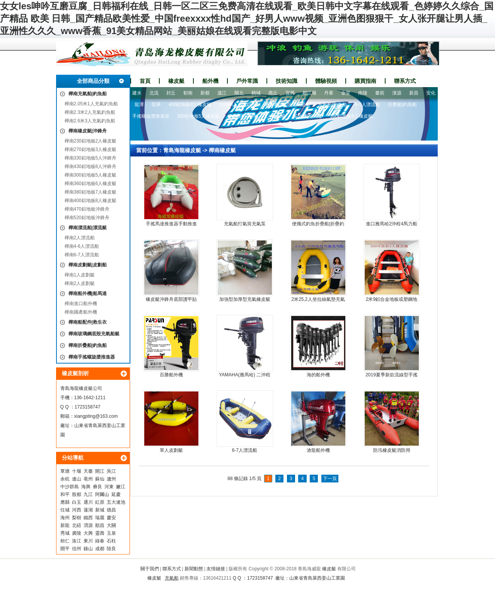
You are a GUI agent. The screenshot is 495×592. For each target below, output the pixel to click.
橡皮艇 (176, 81)
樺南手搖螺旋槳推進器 (91, 357)
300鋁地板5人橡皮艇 (198, 116)
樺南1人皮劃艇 (80, 275)
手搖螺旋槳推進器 (150, 116)
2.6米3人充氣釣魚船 (240, 104)
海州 (65, 517)
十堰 (76, 471)
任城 (65, 510)
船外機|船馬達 (307, 116)
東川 (88, 541)
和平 (65, 494)
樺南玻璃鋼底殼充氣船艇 (93, 333)
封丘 (171, 93)
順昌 (99, 525)
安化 (430, 93)
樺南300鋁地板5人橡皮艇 (91, 175)
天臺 (88, 471)
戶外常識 (247, 81)
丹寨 (328, 93)
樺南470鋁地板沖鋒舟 (87, 209)
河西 (76, 510)
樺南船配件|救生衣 (87, 322)
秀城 (65, 533)
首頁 (145, 81)
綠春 (99, 541)
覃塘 (65, 471)
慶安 (111, 517)
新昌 (413, 93)
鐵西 (88, 517)
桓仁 (65, 541)
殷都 (76, 494)
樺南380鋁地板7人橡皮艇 (91, 192)
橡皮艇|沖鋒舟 (241, 116)
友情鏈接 (216, 568)
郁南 (188, 93)
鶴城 (256, 93)
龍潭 (139, 104)
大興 (88, 533)
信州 (76, 548)
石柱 (111, 541)
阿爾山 (102, 494)
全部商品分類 (93, 81)
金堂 (345, 93)
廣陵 (76, 533)
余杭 (65, 479)
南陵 (362, 93)
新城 (99, 510)
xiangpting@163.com (96, 416)
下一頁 (330, 478)
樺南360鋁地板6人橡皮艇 (91, 183)
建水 (137, 93)
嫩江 (120, 486)
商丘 (273, 93)
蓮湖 (88, 510)
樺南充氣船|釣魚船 (87, 93)
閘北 (239, 93)
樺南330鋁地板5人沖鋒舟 (91, 158)
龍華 (156, 104)
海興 (85, 486)
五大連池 (116, 502)
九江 (88, 494)
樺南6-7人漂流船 (82, 254)
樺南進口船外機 (81, 303)
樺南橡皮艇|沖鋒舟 (87, 131)
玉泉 (111, 533)
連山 (76, 479)
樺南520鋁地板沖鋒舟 (87, 217)
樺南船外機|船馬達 (87, 293)
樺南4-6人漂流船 (82, 246)
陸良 (111, 548)
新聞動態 (193, 568)
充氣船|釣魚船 (332, 104)
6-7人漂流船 (367, 104)
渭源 (88, 525)
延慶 (116, 494)
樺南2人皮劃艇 (80, 283)
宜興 (290, 93)
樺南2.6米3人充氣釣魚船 (90, 121)
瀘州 (111, 479)
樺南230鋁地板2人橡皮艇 (91, 141)
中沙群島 (69, 486)
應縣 (65, 502)
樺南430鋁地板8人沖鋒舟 (91, 166)
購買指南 (365, 81)
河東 (109, 486)
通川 (88, 502)
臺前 (379, 93)
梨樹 (76, 517)
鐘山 (88, 548)
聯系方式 (405, 81)
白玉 (76, 502)
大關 (111, 525)
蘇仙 (99, 479)
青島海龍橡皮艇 (182, 150)
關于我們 (149, 568)
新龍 (65, 525)
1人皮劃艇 (274, 116)
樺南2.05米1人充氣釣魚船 (91, 103)
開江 (99, 471)
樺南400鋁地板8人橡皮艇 (91, 200)
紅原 (99, 502)
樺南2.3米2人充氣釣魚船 (90, 112)
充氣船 (172, 578)
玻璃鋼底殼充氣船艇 (289, 104)
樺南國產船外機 (81, 312)
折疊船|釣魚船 (402, 104)
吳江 (111, 471)
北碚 (76, 525)
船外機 (210, 81)
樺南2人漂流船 (80, 237)
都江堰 (309, 93)
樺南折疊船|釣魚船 (87, 345)
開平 (65, 548)
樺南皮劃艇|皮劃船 (87, 265)
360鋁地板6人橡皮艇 (351, 116)
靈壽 (99, 533)
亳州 (88, 479)
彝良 (97, 486)
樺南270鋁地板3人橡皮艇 (91, 149)
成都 (99, 548)
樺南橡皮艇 (222, 150)
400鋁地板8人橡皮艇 (190, 104)
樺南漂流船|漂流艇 (87, 227)
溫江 (222, 93)
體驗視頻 (326, 81)
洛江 (76, 541)
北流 (154, 93)
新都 (205, 93)
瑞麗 (99, 517)
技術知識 (286, 81)
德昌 (111, 510)
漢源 (396, 93)
